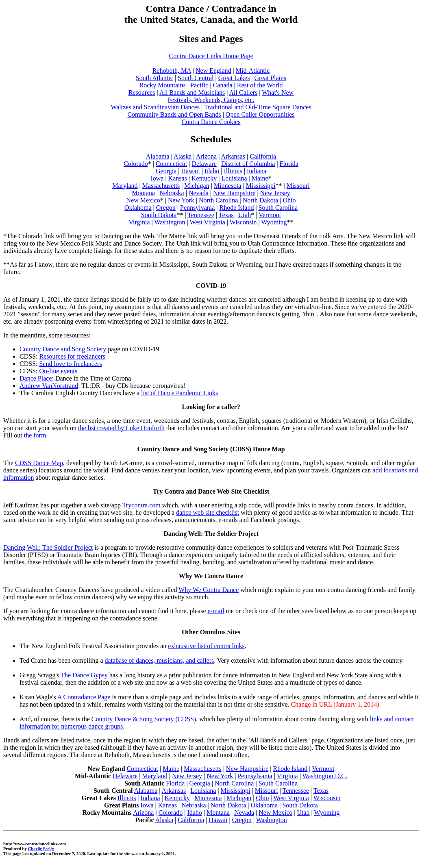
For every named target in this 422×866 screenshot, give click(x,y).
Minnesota (227, 185)
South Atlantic (154, 77)
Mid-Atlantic (253, 70)
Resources (141, 92)
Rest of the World (260, 85)
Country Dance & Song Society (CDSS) (143, 719)
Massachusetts (161, 185)
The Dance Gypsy (84, 675)
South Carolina (278, 207)
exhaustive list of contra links (206, 645)
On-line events (58, 371)
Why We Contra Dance (208, 589)
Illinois (233, 171)
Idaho (211, 171)
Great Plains (271, 77)
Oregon (166, 207)
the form (35, 435)
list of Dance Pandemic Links (179, 392)
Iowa (156, 178)
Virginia (139, 222)
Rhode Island (237, 207)
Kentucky (204, 178)
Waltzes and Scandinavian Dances (155, 107)
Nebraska (171, 192)
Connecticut (171, 163)
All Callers (243, 92)
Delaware (203, 163)
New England (213, 70)
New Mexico (143, 200)
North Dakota (260, 200)
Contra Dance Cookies (211, 121)
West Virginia (207, 222)
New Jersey (275, 192)
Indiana (256, 171)
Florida (289, 163)
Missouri (298, 185)
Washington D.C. (324, 775)
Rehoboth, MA (171, 70)
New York (181, 200)
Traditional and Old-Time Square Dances (257, 107)
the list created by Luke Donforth (121, 427)
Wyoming (274, 222)
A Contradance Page (84, 697)
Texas (226, 214)
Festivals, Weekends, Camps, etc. (210, 99)
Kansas (177, 178)
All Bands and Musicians (192, 92)
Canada (223, 85)
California (263, 156)
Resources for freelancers (72, 356)
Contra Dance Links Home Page (211, 55)
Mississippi (261, 185)
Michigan (196, 185)
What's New (278, 92)
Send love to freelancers (70, 363)
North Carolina (218, 200)
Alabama (158, 156)
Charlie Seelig (41, 848)
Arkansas (233, 156)
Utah (244, 214)
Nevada (199, 192)
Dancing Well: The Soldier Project (48, 547)
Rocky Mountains (162, 85)
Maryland (124, 185)
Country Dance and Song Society (63, 349)
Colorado (136, 163)
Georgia (166, 171)
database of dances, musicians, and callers (159, 660)
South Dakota (159, 214)
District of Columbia (248, 163)
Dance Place (36, 378)
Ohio (289, 200)
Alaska (182, 156)
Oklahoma (138, 207)
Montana (143, 192)
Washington (169, 222)
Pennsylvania (197, 207)
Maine (260, 178)
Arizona (206, 156)
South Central (195, 77)
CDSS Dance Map (39, 462)
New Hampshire (234, 192)
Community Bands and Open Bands (174, 114)
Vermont (270, 214)
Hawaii (190, 171)
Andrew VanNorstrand (49, 385)
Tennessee (200, 214)
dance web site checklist (207, 512)
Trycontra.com (141, 505)
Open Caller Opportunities (260, 114)
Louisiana (234, 178)
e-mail (215, 610)
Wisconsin (243, 222)
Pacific (199, 85)
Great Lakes (234, 77)
